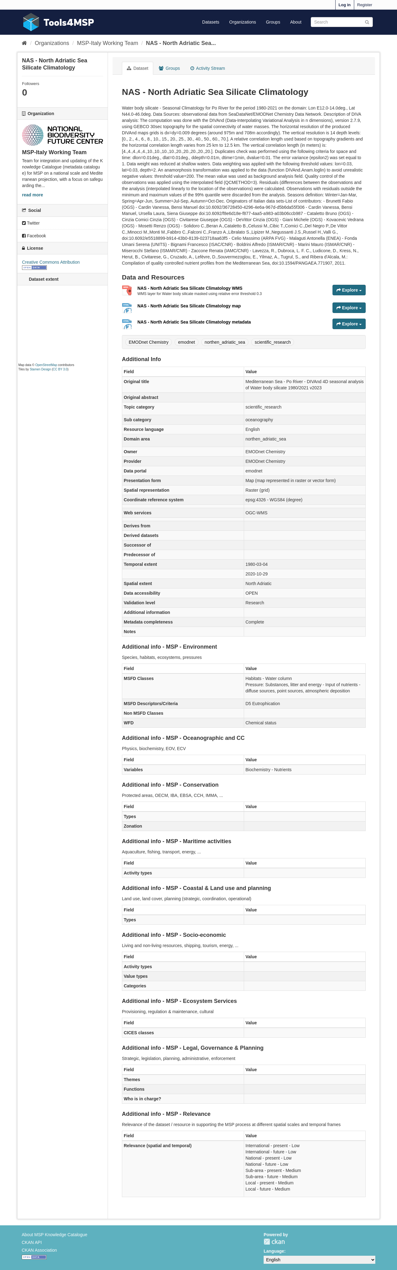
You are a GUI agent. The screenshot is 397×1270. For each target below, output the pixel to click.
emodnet (186, 342)
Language (274, 1251)
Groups (273, 22)
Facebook (34, 235)
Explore (349, 290)
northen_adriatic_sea (225, 342)
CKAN (274, 1241)
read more (32, 194)
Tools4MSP (68, 22)
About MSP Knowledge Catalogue (54, 1234)
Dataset (137, 68)
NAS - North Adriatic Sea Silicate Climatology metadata (194, 322)
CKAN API (32, 1242)
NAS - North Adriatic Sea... (181, 43)
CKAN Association (39, 1250)
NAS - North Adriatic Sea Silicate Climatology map (189, 305)
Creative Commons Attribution (51, 262)
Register (364, 4)
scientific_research (273, 342)
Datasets (210, 22)
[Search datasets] (342, 22)
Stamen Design (40, 369)
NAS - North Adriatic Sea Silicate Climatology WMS (190, 288)
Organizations (242, 22)
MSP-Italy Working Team (107, 43)
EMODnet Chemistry (148, 342)
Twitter (31, 223)
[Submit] (367, 21)
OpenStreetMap (46, 365)
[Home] (24, 43)
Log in (345, 4)
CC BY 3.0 (60, 369)
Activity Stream (207, 68)
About (295, 22)
